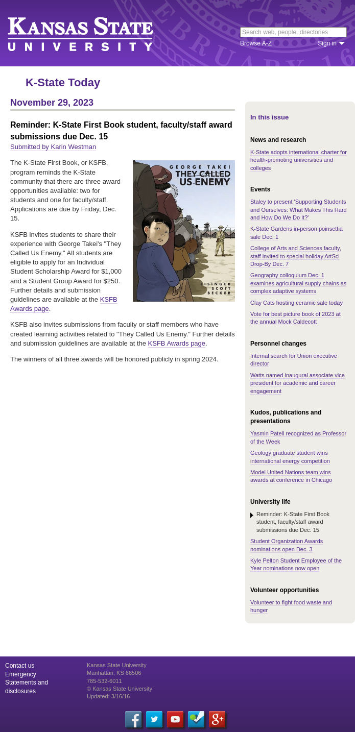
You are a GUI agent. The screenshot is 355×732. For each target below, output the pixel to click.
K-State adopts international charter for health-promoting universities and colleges (298, 160)
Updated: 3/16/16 (108, 696)
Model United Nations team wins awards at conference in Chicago (291, 476)
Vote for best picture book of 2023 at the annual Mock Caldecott (295, 318)
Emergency (20, 674)
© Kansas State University (119, 689)
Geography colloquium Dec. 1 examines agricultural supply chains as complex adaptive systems (298, 283)
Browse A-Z (256, 43)
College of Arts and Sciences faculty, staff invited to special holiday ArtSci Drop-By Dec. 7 (295, 256)
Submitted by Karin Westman (53, 147)
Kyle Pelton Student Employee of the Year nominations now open (296, 564)
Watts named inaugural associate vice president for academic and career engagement (297, 383)
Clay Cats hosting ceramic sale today (296, 303)
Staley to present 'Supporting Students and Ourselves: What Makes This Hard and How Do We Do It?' (298, 210)
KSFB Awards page (177, 343)
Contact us (19, 665)
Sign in (327, 43)
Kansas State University (93, 33)
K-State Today (63, 82)
